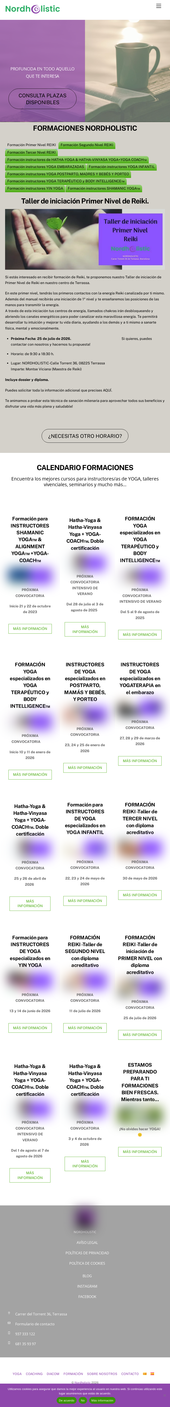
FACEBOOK (87, 1296)
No (83, 1400)
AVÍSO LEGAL (87, 1242)
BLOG (87, 1275)
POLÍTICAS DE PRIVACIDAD (87, 1253)
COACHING (34, 1374)
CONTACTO (130, 1374)
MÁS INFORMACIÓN (30, 629)
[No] (164, 1395)
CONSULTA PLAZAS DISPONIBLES (42, 98)
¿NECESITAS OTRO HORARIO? (85, 436)
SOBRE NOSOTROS (102, 1374)
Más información (102, 1400)
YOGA (17, 1374)
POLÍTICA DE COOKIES (87, 1263)
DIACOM (53, 1374)
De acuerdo (66, 1400)
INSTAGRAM (87, 1286)
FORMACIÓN (73, 1374)
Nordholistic (83, 1382)
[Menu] (158, 6)
